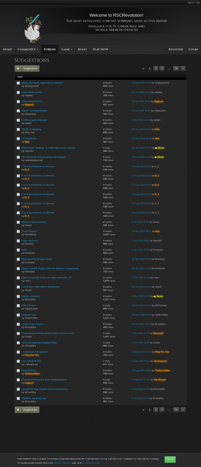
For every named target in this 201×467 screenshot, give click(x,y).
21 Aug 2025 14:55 (141, 82)
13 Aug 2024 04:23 (141, 166)
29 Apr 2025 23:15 (141, 101)
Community (28, 49)
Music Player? (29, 231)
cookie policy (90, 463)
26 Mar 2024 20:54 (141, 259)
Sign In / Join (194, 2)
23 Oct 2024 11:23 (141, 157)
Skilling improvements (34, 222)
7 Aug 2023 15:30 (141, 379)
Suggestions (30, 68)
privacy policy (62, 463)
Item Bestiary (29, 370)
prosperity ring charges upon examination (45, 389)
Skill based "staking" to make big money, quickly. (49, 147)
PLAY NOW (100, 49)
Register (176, 49)
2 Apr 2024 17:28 (140, 249)
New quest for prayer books (37, 259)
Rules (82, 49)
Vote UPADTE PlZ (31, 361)
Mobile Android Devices (116, 30)
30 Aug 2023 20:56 (141, 370)
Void (24, 249)
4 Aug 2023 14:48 (141, 389)
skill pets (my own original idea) (39, 342)
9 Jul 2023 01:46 (140, 398)
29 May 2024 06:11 (142, 231)
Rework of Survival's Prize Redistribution (44, 379)
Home (7, 49)
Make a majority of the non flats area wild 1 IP (46, 277)
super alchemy (30, 240)
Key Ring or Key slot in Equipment (41, 286)
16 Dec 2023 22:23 (141, 286)
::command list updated (35, 351)
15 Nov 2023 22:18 (141, 314)
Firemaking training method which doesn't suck (48, 333)
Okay (170, 459)
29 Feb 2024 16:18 (141, 268)
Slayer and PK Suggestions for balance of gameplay (50, 268)
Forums (50, 49)
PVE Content (29, 305)
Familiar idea (29, 314)
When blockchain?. (32, 101)
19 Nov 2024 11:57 (141, 147)
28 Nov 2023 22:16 (141, 305)
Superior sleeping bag (34, 398)
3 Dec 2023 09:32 (141, 296)
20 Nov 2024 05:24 (141, 129)
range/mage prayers (33, 324)
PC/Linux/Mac (125, 26)
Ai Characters (29, 138)
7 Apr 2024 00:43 (140, 240)
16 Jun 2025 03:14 (141, 92)
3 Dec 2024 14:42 (141, 120)
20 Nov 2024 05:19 (141, 138)
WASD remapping (31, 129)
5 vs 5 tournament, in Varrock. (38, 166)
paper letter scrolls (32, 92)
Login (193, 49)
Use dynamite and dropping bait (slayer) (44, 157)
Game (66, 49)
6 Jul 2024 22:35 (140, 222)
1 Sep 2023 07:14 (141, 361)
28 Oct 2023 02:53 (141, 324)
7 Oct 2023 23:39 (141, 333)
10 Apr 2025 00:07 (141, 110)
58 (176, 68)
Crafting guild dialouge (34, 120)
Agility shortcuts (31, 296)
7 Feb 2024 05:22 (141, 277)
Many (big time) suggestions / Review (42, 82)
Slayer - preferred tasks (35, 110)
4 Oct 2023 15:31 (141, 342)
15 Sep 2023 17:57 (141, 351)
